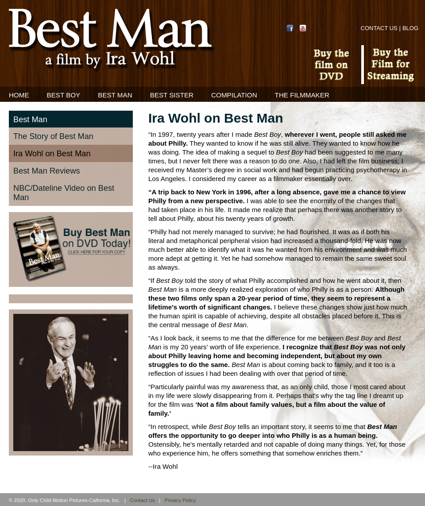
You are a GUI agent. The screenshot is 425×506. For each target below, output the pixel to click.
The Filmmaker (302, 95)
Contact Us (379, 28)
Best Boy (64, 95)
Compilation (234, 95)
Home (19, 95)
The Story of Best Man (53, 136)
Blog (410, 28)
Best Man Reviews (46, 170)
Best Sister (171, 95)
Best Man (115, 95)
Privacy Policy (180, 500)
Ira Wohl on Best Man (52, 153)
